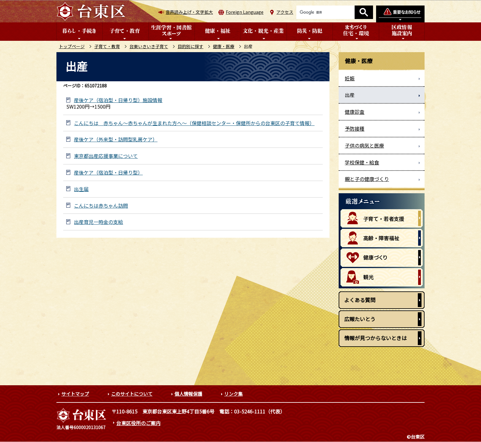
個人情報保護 (188, 393)
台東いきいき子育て (148, 46)
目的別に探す (190, 46)
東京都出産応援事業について (106, 156)
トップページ (72, 46)
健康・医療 (223, 46)
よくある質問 (359, 300)
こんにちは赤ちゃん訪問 (101, 205)
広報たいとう (359, 319)
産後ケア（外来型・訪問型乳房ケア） (115, 139)
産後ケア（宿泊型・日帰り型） (108, 172)
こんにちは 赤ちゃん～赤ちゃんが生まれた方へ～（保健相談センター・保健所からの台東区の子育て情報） (194, 123)
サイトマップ (75, 393)
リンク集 (233, 393)
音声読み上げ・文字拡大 (189, 12)
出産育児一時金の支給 (98, 222)
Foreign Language (245, 12)
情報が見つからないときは (375, 338)
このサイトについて (131, 393)
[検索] (325, 12)
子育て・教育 (107, 46)
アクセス (284, 12)
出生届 (81, 189)
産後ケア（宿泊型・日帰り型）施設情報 (118, 100)
